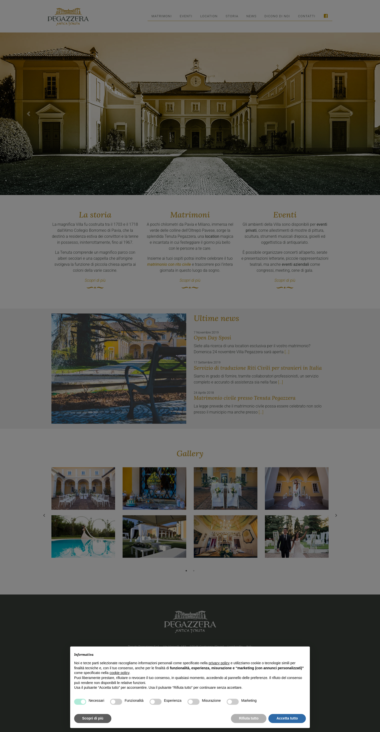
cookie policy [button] (119, 673)
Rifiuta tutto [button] (249, 718)
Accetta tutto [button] (287, 718)
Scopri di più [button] (92, 718)
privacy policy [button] (219, 663)
